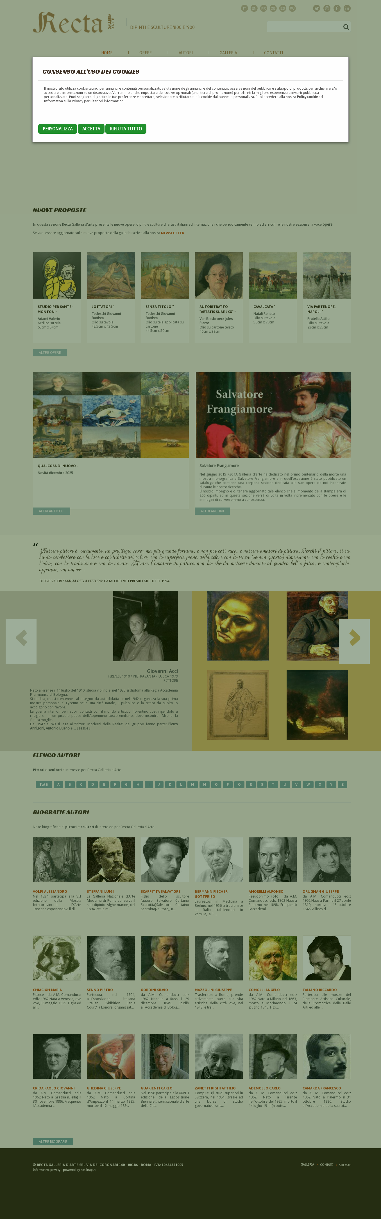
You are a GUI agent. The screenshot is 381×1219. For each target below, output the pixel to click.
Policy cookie (307, 97)
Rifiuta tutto (126, 129)
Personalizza (57, 129)
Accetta (91, 129)
